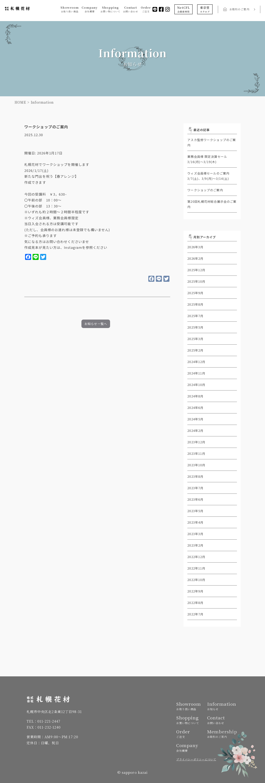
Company (89, 10)
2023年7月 (195, 488)
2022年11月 (196, 568)
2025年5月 (195, 327)
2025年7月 (195, 316)
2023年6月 (195, 499)
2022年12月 (196, 556)
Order (145, 10)
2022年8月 (195, 602)
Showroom (69, 10)
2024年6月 (195, 407)
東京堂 (204, 10)
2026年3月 (195, 247)
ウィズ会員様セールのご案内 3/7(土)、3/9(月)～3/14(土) (212, 176)
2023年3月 (195, 534)
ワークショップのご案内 (205, 190)
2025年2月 (195, 350)
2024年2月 (195, 430)
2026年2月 (195, 258)
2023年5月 (195, 511)
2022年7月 (195, 614)
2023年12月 (196, 442)
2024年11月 (196, 373)
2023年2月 (195, 545)
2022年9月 (195, 591)
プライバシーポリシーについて (196, 759)
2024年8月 (195, 396)
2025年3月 (195, 338)
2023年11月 (196, 453)
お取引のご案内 (239, 9)
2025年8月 (195, 304)
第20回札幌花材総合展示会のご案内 (211, 204)
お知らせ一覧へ (95, 323)
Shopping (109, 10)
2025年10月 (196, 281)
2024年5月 (195, 419)
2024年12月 (196, 361)
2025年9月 (195, 293)
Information (221, 706)
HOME (20, 102)
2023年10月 (196, 465)
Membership (221, 733)
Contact (129, 10)
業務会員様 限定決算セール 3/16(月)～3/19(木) (212, 159)
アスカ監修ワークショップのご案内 (211, 142)
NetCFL (183, 10)
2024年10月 (196, 384)
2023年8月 (195, 476)
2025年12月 (196, 270)
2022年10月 (196, 579)
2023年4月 (195, 522)
